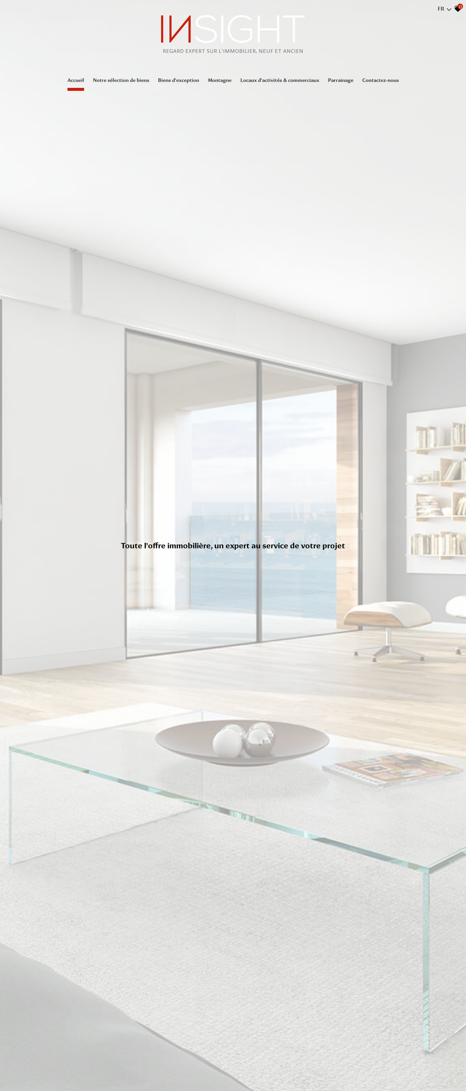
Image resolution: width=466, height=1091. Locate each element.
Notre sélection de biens (121, 80)
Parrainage (340, 80)
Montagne (220, 80)
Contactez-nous (380, 80)
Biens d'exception (178, 80)
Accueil (75, 80)
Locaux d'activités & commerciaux (279, 80)
